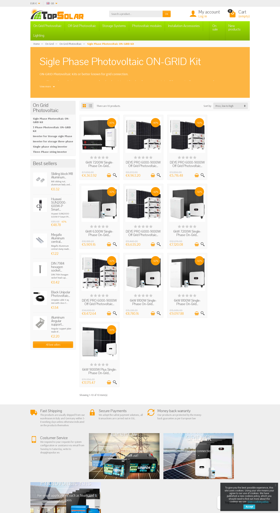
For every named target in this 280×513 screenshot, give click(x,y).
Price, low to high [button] (224, 106)
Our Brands (174, 469)
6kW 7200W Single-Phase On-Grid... (99, 164)
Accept (249, 506)
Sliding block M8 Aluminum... (62, 176)
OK (166, 14)
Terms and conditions (96, 450)
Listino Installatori (94, 465)
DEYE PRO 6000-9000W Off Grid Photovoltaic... (143, 165)
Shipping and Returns (96, 455)
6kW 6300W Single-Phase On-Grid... (230, 164)
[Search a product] (136, 14)
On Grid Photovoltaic (47, 26)
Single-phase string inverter (50, 146)
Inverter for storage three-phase (53, 141)
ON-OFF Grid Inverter (137, 460)
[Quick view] (114, 175)
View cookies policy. (258, 501)
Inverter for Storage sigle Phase (52, 136)
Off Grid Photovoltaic (82, 26)
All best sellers (53, 344)
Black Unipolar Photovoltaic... (60, 294)
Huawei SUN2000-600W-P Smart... (58, 204)
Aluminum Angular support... (57, 321)
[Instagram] (96, 494)
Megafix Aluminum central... (57, 238)
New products (234, 28)
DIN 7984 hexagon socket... (57, 267)
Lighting (38, 35)
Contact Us (173, 459)
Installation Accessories (184, 26)
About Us (89, 445)
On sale (215, 28)
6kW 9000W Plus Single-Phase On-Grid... (142, 301)
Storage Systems (114, 26)
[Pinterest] (87, 494)
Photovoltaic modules (147, 26)
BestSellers (173, 454)
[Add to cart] (108, 175)
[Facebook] (70, 494)
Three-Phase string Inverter (50, 152)
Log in (202, 16)
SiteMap (172, 464)
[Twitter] (79, 494)
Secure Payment (93, 460)
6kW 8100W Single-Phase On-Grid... (229, 232)
